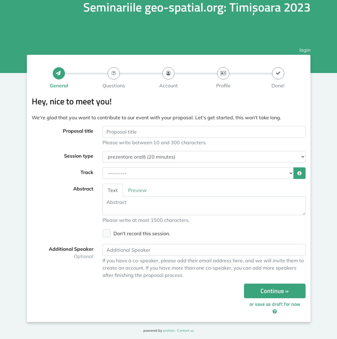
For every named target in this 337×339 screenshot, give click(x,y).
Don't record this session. (141, 233)
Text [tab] (113, 190)
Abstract (83, 189)
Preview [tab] (137, 190)
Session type (78, 156)
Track (87, 172)
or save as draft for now (274, 307)
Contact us (185, 330)
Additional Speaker (71, 252)
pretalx (168, 330)
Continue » (274, 290)
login (304, 50)
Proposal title (78, 131)
